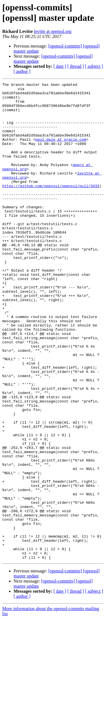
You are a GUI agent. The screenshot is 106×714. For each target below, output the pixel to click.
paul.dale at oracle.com (60, 151)
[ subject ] (94, 66)
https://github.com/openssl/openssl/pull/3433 (50, 206)
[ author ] (22, 71)
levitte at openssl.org (53, 31)
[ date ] (59, 66)
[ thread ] (75, 66)
